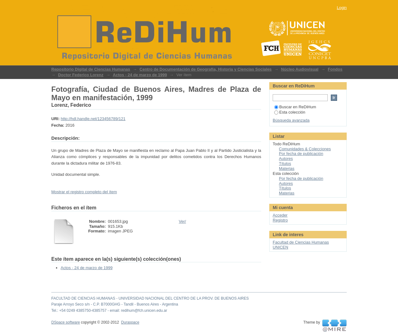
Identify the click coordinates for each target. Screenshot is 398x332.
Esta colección (289, 112)
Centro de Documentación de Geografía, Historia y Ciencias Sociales (206, 69)
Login (342, 7)
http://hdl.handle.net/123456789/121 (93, 118)
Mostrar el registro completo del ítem (84, 191)
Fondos (335, 69)
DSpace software (65, 322)
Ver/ (182, 221)
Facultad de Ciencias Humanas (301, 242)
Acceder (280, 215)
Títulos (285, 163)
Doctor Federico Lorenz (81, 74)
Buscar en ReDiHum (295, 107)
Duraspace (130, 322)
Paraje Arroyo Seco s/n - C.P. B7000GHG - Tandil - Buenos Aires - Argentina (114, 304)
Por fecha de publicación (301, 153)
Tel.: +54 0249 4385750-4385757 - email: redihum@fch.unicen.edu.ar (109, 310)
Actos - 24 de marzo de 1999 (140, 74)
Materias (286, 168)
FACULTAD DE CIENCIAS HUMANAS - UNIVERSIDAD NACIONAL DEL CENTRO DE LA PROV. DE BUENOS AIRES (150, 298)
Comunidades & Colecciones (305, 149)
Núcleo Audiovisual (299, 69)
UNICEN (280, 247)
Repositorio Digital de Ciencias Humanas (90, 69)
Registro (280, 220)
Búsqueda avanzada (291, 120)
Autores (286, 158)
